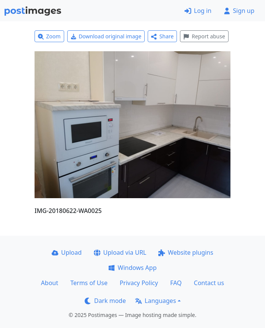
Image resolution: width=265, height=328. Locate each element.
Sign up (239, 10)
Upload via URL (120, 252)
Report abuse (204, 36)
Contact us (209, 283)
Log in (198, 10)
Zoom (49, 36)
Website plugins (185, 252)
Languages (155, 300)
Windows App (132, 267)
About (49, 283)
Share (162, 36)
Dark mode (105, 300)
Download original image (106, 36)
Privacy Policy (139, 283)
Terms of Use (88, 283)
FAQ (175, 283)
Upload (67, 252)
